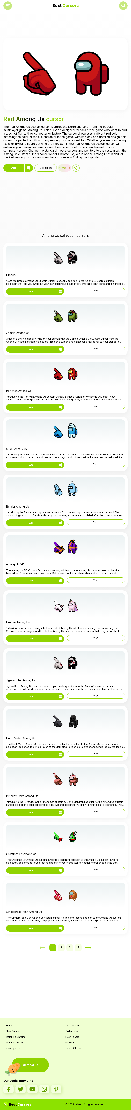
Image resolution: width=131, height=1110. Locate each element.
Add (14, 167)
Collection (46, 167)
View (95, 290)
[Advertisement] (65, 25)
